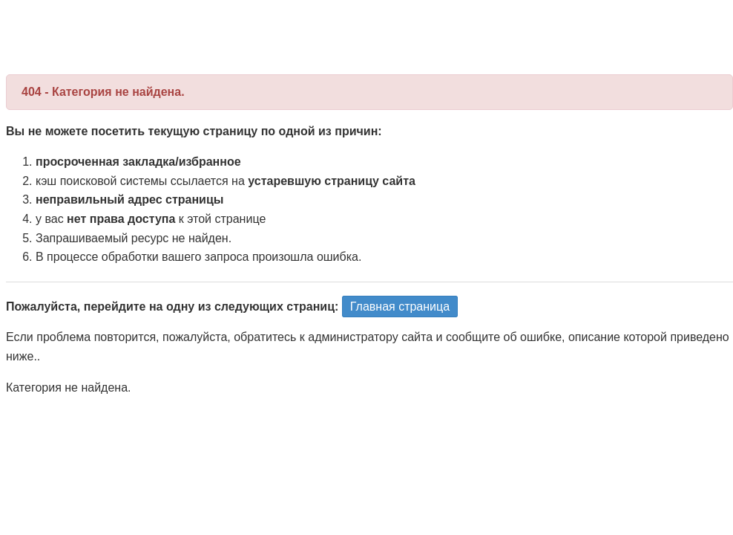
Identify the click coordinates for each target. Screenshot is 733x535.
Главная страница (400, 306)
